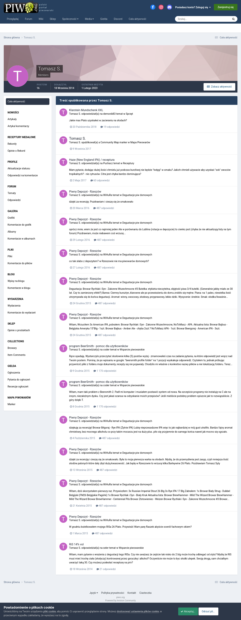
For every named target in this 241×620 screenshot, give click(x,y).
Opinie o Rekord (16, 150)
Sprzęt (129, 113)
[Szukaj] (189, 19)
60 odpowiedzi (100, 180)
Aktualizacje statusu (19, 168)
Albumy (12, 231)
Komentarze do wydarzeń (22, 312)
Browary (12, 348)
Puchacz (108, 163)
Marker (12, 404)
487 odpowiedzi (103, 208)
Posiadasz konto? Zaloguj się (193, 7)
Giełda (103, 19)
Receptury (128, 163)
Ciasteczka (145, 592)
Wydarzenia (14, 305)
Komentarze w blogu (19, 288)
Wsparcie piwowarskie (132, 349)
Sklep (53, 19)
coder (106, 349)
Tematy (12, 193)
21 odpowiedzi (106, 569)
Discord (118, 19)
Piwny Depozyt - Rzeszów (85, 191)
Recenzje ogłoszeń (18, 386)
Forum (28, 19)
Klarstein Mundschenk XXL (86, 110)
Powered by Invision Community (120, 600)
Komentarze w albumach (21, 238)
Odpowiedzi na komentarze (23, 175)
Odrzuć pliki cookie (223, 611)
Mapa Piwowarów (140, 142)
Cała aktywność (137, 19)
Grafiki (11, 217)
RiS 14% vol (76, 544)
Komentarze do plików (20, 263)
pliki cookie (49, 611)
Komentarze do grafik (19, 224)
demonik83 (109, 113)
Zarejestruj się (226, 7)
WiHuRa (107, 195)
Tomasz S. (75, 113)
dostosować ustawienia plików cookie (138, 611)
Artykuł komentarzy (18, 126)
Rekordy (12, 143)
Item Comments (17, 354)
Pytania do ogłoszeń (19, 379)
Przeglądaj (13, 19)
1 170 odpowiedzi (104, 370)
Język (94, 592)
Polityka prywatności (112, 592)
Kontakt (131, 592)
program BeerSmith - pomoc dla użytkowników (98, 346)
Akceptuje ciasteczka (190, 611)
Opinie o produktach (19, 330)
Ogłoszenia (14, 372)
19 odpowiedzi (110, 126)
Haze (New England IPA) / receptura (92, 159)
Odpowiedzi (14, 200)
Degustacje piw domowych (137, 195)
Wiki (41, 19)
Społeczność (70, 19)
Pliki (10, 256)
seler (105, 547)
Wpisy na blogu (16, 281)
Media (89, 19)
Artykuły (12, 119)
